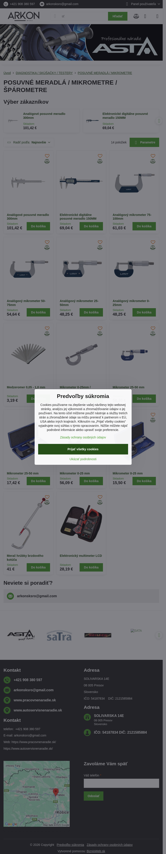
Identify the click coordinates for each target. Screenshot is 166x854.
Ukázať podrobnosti (83, 459)
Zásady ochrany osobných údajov (83, 437)
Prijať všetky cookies (83, 449)
